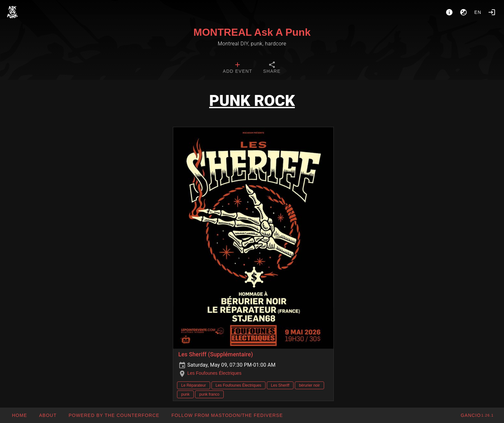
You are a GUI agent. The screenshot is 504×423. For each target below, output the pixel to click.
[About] (449, 12)
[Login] (492, 12)
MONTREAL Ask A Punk (252, 32)
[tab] (237, 68)
